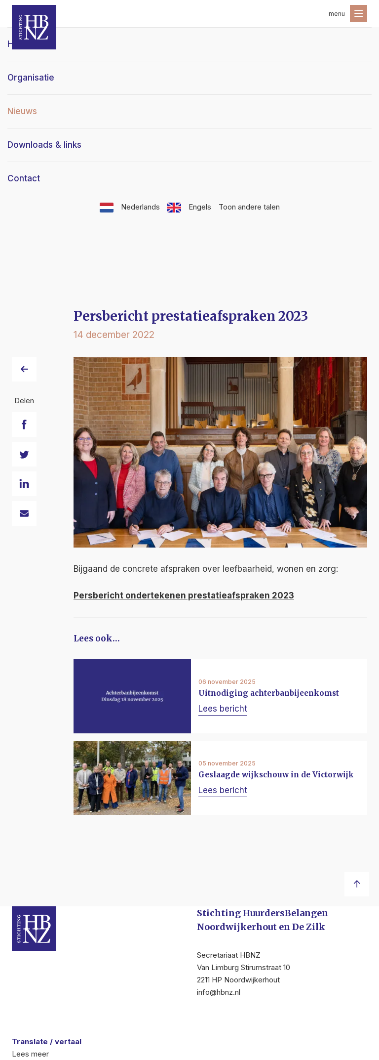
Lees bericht (222, 709)
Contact (23, 178)
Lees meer (30, 1054)
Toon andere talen (249, 207)
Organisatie (30, 78)
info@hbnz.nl (218, 992)
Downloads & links (44, 145)
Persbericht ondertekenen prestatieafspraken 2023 (184, 595)
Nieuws (22, 111)
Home (19, 44)
